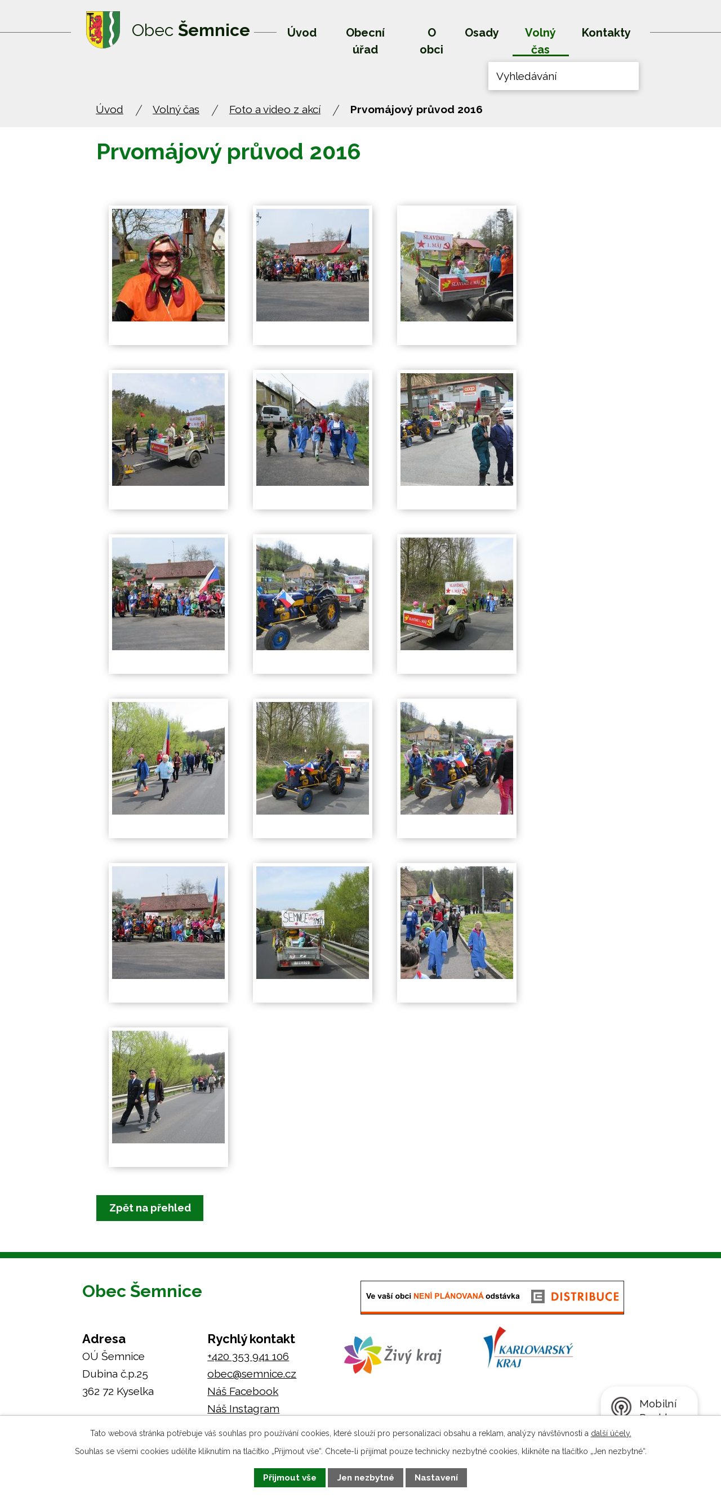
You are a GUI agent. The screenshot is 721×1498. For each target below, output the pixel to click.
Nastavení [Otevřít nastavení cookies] (436, 1478)
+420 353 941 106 (248, 1357)
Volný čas (540, 41)
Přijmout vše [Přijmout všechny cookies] (290, 1478)
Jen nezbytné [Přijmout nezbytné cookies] (365, 1478)
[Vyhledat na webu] (563, 76)
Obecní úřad (365, 41)
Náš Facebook (242, 1391)
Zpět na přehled (156, 1208)
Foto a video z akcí (275, 109)
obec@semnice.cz (251, 1374)
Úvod (302, 32)
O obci (431, 41)
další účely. (611, 1433)
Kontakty (606, 32)
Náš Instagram (243, 1409)
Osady (482, 32)
